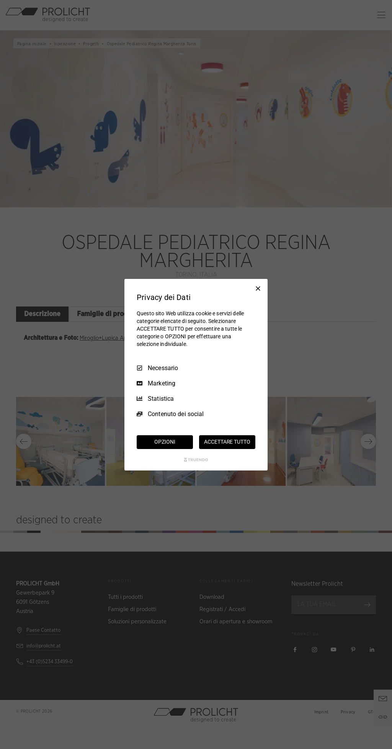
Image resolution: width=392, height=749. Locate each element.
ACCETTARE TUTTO (227, 442)
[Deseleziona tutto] (258, 288)
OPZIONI (164, 442)
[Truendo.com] (196, 460)
